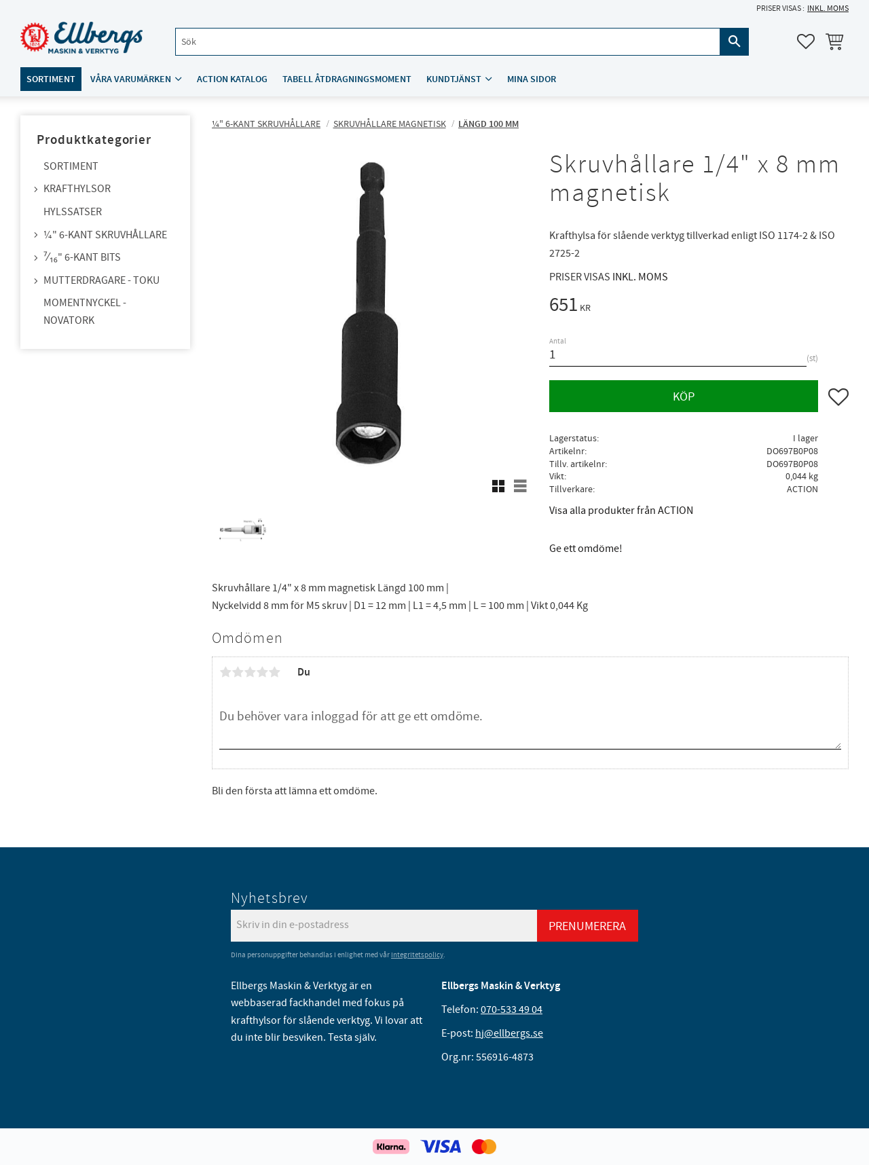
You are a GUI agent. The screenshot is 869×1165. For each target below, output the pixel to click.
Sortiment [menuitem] (50, 79)
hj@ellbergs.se (509, 1033)
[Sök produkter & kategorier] (447, 42)
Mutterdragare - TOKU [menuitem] (101, 280)
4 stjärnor (262, 672)
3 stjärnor (250, 672)
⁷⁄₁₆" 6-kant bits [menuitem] (82, 257)
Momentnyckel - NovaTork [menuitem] (84, 311)
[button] (806, 41)
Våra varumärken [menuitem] (130, 79)
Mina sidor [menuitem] (531, 79)
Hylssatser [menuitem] (72, 212)
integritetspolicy (417, 955)
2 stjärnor (238, 672)
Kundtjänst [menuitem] (453, 79)
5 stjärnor (274, 672)
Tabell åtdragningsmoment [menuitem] (346, 79)
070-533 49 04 (511, 1009)
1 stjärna (225, 672)
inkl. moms (828, 8)
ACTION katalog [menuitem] (232, 79)
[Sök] (734, 42)
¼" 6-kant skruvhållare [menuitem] (105, 235)
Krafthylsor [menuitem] (77, 189)
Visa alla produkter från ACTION (621, 510)
